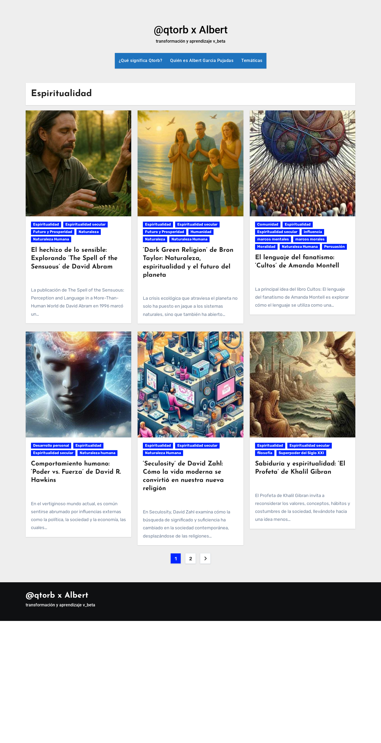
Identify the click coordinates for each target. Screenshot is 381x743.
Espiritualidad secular (85, 224)
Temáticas (251, 60)
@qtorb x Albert (191, 30)
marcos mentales (273, 239)
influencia (313, 232)
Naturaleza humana (97, 453)
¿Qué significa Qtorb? (140, 60)
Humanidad (200, 232)
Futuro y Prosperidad (52, 232)
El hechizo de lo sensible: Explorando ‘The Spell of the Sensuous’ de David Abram (74, 258)
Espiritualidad (46, 224)
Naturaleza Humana (51, 239)
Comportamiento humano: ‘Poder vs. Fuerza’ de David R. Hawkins (76, 472)
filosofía (264, 453)
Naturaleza (89, 232)
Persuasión (334, 246)
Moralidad (266, 246)
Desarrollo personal (51, 445)
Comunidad (267, 224)
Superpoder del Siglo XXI (301, 453)
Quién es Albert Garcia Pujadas (201, 60)
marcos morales (310, 239)
